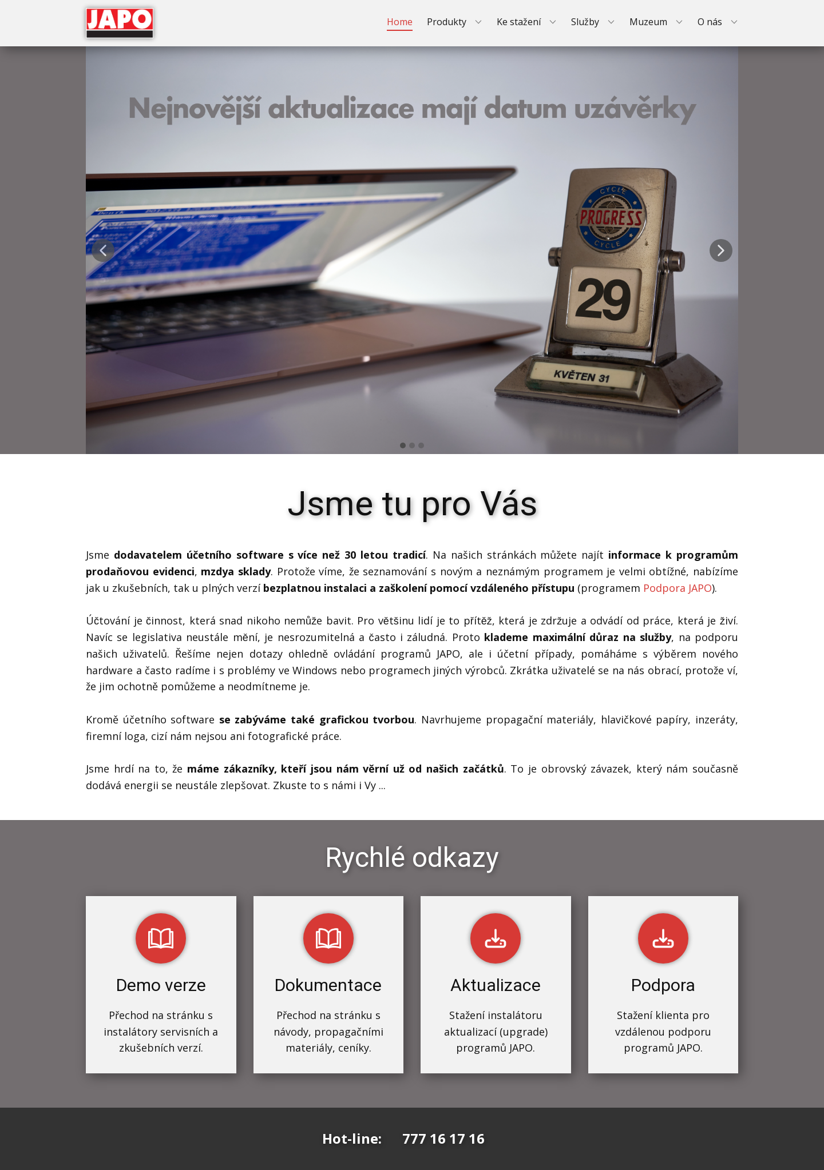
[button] (103, 250)
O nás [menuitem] (710, 21)
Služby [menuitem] (585, 21)
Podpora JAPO (677, 588)
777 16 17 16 (443, 1138)
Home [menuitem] (400, 21)
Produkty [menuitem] (446, 21)
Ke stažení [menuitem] (519, 21)
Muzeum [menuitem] (648, 21)
